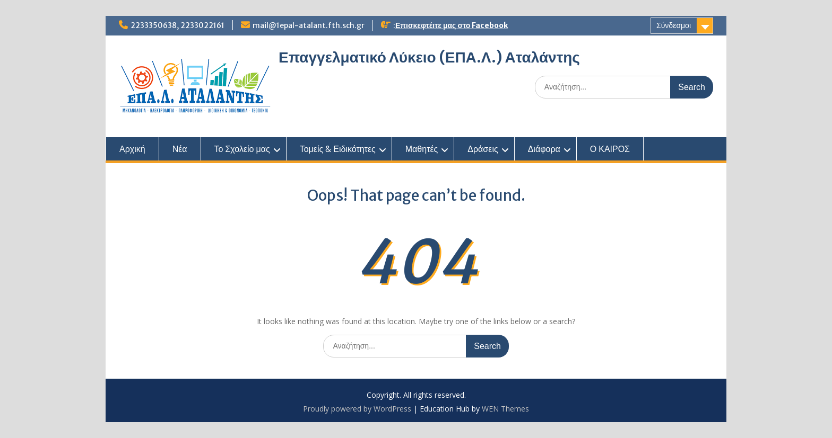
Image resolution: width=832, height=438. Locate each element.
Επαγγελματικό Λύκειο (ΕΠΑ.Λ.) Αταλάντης (429, 57)
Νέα (179, 149)
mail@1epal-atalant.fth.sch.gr (309, 25)
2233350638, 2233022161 (177, 25)
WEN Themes (505, 409)
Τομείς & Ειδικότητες (338, 149)
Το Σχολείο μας (242, 149)
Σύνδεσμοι (673, 25)
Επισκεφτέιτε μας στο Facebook (451, 25)
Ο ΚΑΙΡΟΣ (610, 149)
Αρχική (132, 149)
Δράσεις (482, 149)
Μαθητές (421, 149)
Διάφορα (544, 149)
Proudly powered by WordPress (357, 409)
